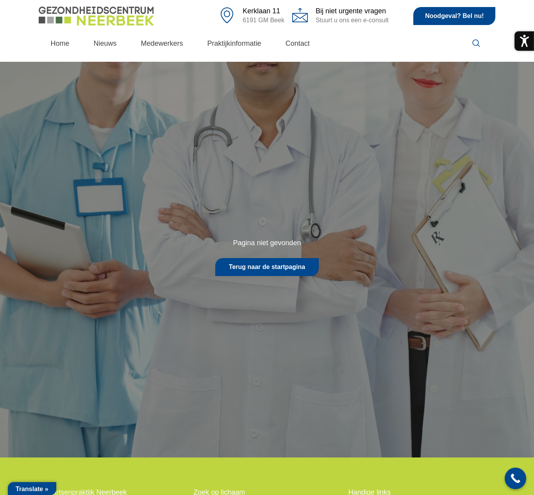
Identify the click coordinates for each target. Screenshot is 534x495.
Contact (298, 43)
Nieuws (105, 43)
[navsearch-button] (476, 44)
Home (60, 43)
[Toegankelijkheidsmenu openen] (524, 41)
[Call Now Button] (515, 478)
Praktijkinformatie (234, 43)
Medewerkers (162, 43)
